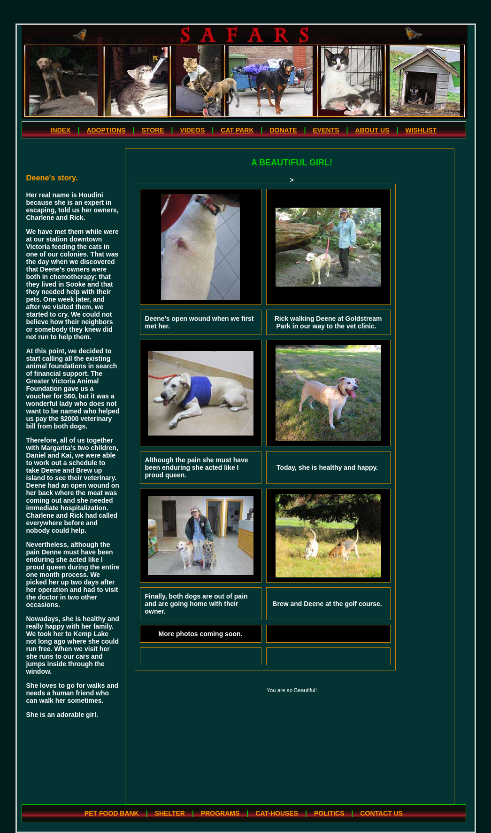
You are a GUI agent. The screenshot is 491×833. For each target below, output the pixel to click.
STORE (153, 130)
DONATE (283, 130)
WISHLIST (421, 130)
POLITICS (329, 813)
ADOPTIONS (105, 130)
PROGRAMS (220, 813)
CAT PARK (237, 130)
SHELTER (170, 813)
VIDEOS (192, 130)
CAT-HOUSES (276, 813)
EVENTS (326, 130)
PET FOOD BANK (111, 813)
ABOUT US (372, 130)
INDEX (61, 130)
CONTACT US (381, 813)
